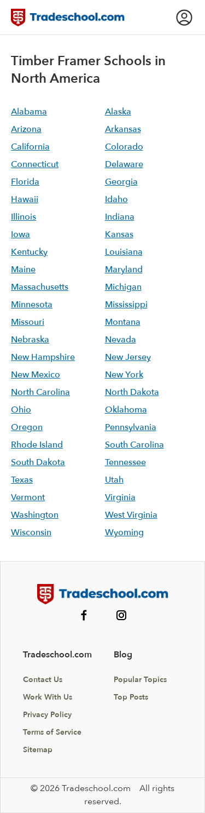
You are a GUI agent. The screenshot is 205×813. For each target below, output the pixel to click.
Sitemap (37, 750)
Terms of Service (52, 732)
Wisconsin (31, 532)
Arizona (26, 129)
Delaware (124, 164)
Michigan (123, 287)
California (30, 147)
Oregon (27, 427)
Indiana (119, 217)
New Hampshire (43, 357)
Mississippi (126, 305)
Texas (22, 480)
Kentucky (29, 252)
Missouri (27, 322)
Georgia (121, 182)
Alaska (118, 112)
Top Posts (131, 697)
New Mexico (35, 375)
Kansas (119, 234)
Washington (34, 515)
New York (124, 375)
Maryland (124, 270)
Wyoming (124, 532)
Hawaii (24, 199)
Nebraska (30, 340)
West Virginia (131, 515)
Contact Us (42, 679)
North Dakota (132, 392)
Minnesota (31, 305)
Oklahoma (126, 410)
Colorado (124, 147)
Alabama (29, 112)
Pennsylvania (130, 427)
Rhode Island (37, 445)
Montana (122, 322)
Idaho (116, 199)
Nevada (120, 340)
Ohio (21, 410)
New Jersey (128, 357)
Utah (114, 480)
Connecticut (34, 164)
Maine (23, 270)
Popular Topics (140, 679)
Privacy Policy (47, 714)
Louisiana (124, 252)
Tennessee (125, 462)
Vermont (28, 497)
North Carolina (40, 392)
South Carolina (134, 445)
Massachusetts (39, 287)
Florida (25, 182)
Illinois (23, 217)
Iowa (20, 234)
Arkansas (123, 129)
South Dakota (38, 462)
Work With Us (47, 697)
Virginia (120, 497)
